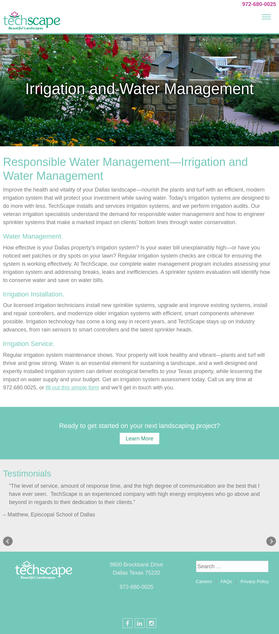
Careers (204, 581)
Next (271, 541)
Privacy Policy (255, 581)
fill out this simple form (72, 388)
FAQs (226, 581)
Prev (8, 541)
